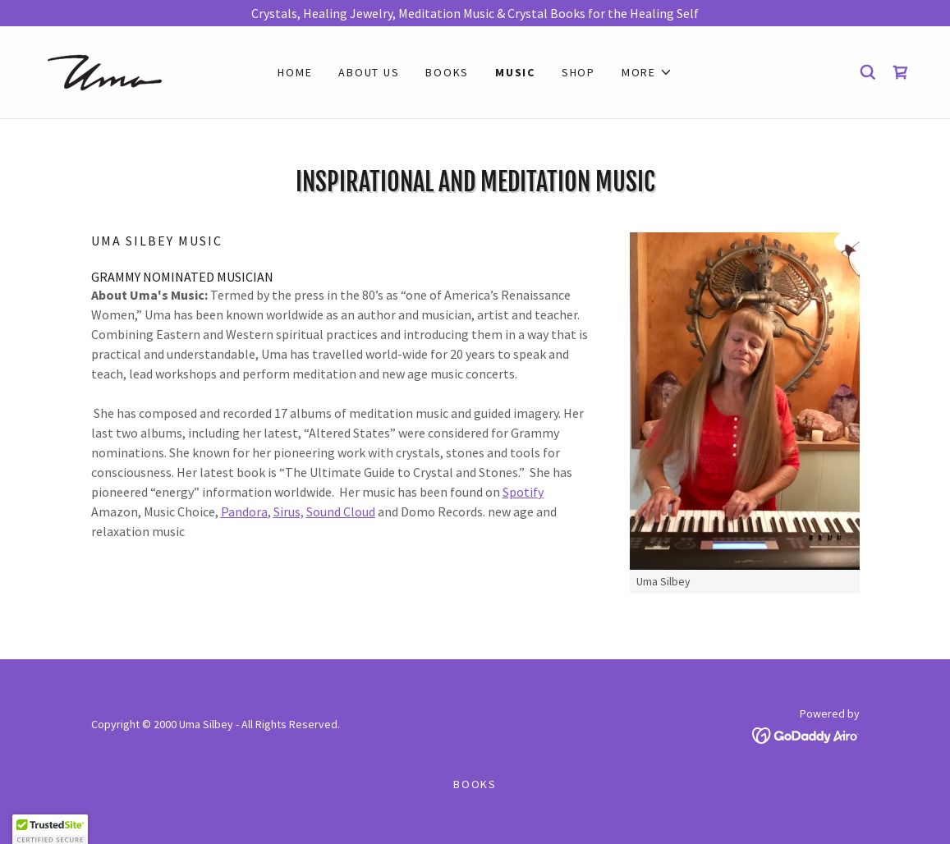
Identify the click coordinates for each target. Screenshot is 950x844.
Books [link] (447, 72)
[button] (647, 72)
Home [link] (295, 72)
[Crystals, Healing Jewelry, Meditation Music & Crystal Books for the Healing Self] (475, 13)
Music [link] (515, 72)
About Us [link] (368, 72)
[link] (107, 70)
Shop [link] (578, 72)
